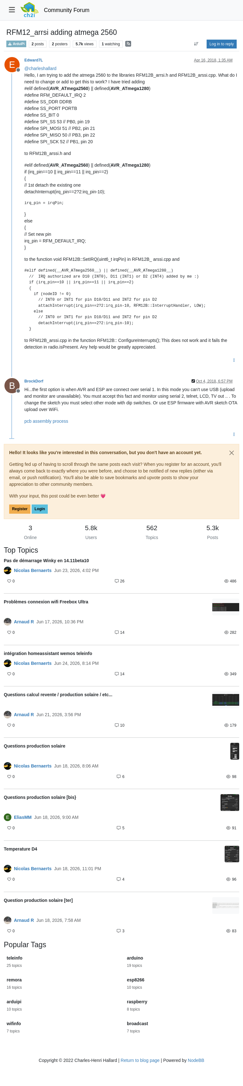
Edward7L (33, 60)
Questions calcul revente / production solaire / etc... (58, 694)
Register (20, 509)
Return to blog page (140, 1060)
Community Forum (67, 10)
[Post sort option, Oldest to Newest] (196, 44)
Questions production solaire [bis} (40, 797)
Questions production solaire (34, 746)
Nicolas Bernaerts (33, 570)
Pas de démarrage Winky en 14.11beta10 (46, 560)
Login (39, 509)
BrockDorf (33, 381)
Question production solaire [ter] (38, 900)
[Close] (231, 452)
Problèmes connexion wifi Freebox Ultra (46, 601)
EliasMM (23, 817)
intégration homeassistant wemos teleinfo (48, 653)
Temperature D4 (20, 848)
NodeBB (196, 1060)
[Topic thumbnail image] (225, 607)
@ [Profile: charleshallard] (40, 68)
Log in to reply (221, 44)
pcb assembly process (46, 421)
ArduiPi (16, 44)
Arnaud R (24, 622)
